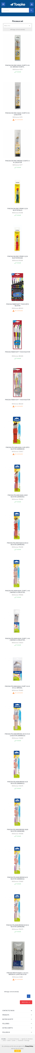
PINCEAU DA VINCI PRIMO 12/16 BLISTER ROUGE (17, 257)
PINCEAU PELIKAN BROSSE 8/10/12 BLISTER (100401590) (17, 926)
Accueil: (3, 1039)
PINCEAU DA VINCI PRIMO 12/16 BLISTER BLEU (17, 209)
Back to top (26, 1002)
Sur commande (19, 119)
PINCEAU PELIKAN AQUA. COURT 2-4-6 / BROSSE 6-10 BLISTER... (17, 591)
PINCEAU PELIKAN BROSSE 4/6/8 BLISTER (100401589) (17, 830)
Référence (16, 69)
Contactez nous (8, 1010)
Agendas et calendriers (27, 1039)
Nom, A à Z (17, 26)
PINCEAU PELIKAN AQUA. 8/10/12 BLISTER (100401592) (17, 543)
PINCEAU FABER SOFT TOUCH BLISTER (17, 352)
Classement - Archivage (23, 1040)
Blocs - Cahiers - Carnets (9, 1040)
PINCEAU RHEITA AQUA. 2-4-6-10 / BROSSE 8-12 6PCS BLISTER (17, 973)
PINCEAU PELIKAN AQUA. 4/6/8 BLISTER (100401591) (17, 496)
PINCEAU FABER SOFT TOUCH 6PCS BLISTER (17, 305)
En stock (19, 72)
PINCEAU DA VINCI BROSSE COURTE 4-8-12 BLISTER (17, 161)
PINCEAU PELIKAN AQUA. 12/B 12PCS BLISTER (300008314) (17, 448)
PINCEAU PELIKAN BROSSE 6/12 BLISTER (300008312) (17, 878)
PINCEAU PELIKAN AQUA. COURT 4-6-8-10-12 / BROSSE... (17, 687)
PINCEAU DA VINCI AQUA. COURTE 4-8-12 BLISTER (17, 114)
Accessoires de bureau (13, 1039)
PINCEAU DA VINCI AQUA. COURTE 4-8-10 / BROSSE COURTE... (17, 66)
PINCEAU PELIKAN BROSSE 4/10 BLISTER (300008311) (17, 782)
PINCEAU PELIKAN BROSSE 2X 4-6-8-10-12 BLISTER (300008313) (17, 734)
